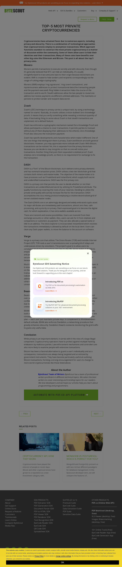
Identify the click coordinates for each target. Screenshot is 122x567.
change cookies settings (63, 556)
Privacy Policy (39, 556)
